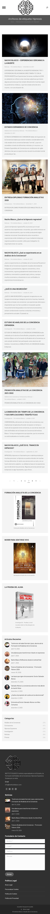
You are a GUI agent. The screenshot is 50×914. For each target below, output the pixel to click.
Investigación (8, 329)
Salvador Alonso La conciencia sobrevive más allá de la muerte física (28, 687)
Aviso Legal (8, 885)
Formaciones (8, 204)
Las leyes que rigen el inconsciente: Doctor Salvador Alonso (27, 678)
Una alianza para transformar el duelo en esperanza (28, 653)
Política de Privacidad (12, 898)
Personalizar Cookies (12, 889)
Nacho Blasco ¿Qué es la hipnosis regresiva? (23, 219)
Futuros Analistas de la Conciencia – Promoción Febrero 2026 (26, 668)
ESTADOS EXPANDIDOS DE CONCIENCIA (21, 127)
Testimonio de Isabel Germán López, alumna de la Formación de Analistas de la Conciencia (27, 645)
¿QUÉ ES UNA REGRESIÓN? (16, 289)
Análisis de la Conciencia (12, 131)
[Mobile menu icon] (4, 7)
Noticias (21, 131)
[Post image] (7, 644)
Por (31, 131)
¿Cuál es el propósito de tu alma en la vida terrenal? (27, 695)
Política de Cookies (11, 894)
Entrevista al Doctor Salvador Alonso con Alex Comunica (25, 703)
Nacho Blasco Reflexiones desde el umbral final (26, 660)
